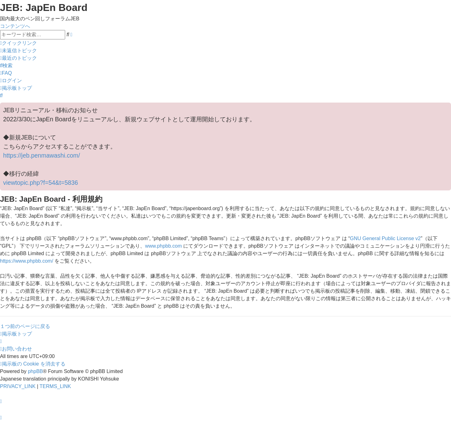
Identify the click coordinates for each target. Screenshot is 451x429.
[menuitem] (18, 50)
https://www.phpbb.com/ (26, 261)
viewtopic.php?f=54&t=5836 (40, 182)
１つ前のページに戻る (25, 326)
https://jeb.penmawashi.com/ (41, 155)
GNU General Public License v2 (385, 238)
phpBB (35, 371)
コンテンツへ (15, 26)
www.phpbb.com (163, 246)
